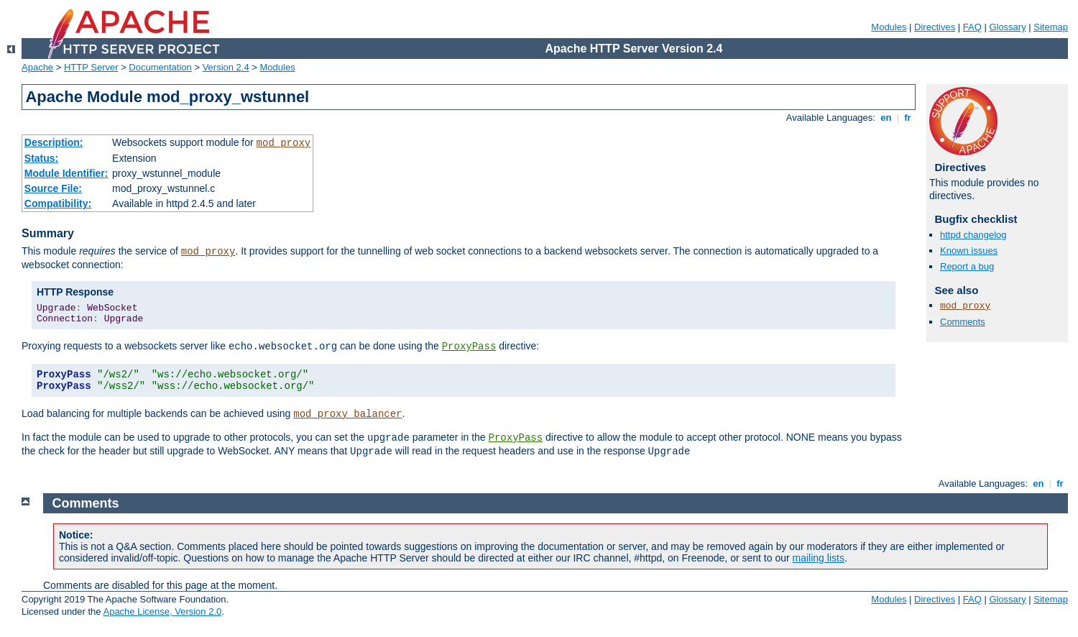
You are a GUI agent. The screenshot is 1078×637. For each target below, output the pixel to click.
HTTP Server (91, 67)
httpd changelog (973, 234)
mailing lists (818, 558)
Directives (934, 27)
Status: (41, 158)
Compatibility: (57, 203)
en (886, 117)
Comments (962, 321)
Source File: (53, 188)
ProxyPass (469, 346)
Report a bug (967, 266)
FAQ (972, 27)
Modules (888, 27)
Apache (37, 67)
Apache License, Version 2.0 (162, 611)
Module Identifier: (66, 173)
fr (908, 117)
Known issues (969, 250)
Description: (53, 142)
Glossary (1007, 27)
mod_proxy (284, 143)
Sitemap (1050, 27)
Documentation (160, 67)
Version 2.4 (226, 67)
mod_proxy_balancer (347, 414)
